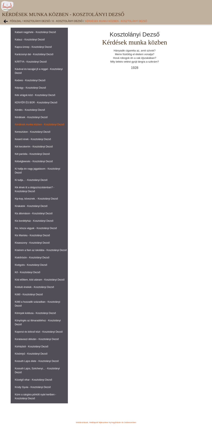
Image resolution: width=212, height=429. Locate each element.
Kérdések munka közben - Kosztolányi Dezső (116, 21)
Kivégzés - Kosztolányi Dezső (31, 265)
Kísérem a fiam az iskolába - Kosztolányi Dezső (41, 250)
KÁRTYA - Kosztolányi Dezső (31, 61)
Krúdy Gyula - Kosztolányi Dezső (33, 387)
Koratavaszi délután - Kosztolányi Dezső (37, 339)
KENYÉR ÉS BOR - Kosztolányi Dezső (36, 102)
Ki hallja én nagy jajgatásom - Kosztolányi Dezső (37, 170)
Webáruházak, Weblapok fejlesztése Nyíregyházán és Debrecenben (106, 422)
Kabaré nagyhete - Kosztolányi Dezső (35, 32)
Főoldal (15, 21)
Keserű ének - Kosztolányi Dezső (33, 139)
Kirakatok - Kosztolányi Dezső (31, 206)
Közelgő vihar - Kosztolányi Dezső (33, 379)
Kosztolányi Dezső (37, 21)
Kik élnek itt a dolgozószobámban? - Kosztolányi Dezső (34, 189)
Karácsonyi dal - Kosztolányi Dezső (34, 54)
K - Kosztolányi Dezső (67, 21)
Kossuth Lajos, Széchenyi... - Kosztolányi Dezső (37, 370)
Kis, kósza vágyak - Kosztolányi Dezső (36, 228)
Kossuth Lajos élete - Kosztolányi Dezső (37, 361)
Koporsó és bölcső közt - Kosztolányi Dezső (39, 331)
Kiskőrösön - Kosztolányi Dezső (32, 257)
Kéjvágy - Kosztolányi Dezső (30, 87)
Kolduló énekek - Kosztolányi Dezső (34, 287)
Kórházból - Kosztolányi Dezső (31, 346)
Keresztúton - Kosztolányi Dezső (32, 131)
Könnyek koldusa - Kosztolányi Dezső (35, 313)
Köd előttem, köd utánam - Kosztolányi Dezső (40, 279)
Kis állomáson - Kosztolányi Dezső (33, 213)
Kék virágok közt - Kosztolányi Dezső (35, 95)
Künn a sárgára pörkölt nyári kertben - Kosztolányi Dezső (35, 396)
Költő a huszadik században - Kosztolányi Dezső (37, 303)
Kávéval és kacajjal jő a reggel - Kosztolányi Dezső (39, 71)
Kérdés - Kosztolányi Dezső (30, 109)
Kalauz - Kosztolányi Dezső (30, 39)
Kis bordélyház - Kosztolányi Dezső (34, 220)
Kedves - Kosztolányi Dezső (30, 80)
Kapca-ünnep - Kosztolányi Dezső (33, 47)
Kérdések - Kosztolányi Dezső (31, 117)
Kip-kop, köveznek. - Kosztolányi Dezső (36, 198)
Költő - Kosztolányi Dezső (29, 294)
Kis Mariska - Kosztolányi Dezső (32, 235)
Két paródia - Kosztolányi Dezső (32, 154)
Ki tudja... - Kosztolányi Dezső (31, 180)
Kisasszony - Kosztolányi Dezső (32, 242)
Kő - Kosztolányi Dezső (27, 272)
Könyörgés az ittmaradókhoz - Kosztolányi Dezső (38, 322)
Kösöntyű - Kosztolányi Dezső (31, 353)
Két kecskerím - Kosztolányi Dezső (34, 146)
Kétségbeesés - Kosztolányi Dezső (34, 161)
